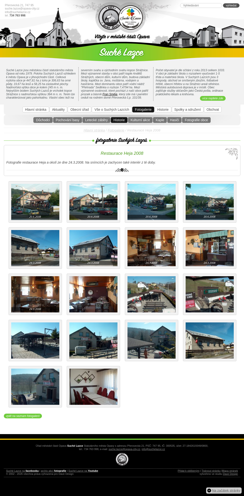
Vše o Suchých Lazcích (111, 109)
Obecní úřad (79, 109)
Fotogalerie (143, 109)
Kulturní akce (140, 120)
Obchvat (213, 109)
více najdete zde (212, 98)
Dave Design (230, 473)
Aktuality (58, 109)
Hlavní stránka (35, 109)
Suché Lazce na (22, 470)
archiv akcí (53, 470)
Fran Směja (109, 94)
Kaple (160, 120)
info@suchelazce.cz (17, 12)
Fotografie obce (196, 120)
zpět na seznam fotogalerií (23, 416)
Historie (119, 120)
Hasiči (174, 120)
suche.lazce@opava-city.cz (22, 8)
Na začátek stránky (226, 490)
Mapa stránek (230, 470)
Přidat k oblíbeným (188, 470)
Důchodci (43, 120)
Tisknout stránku (211, 470)
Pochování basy (68, 120)
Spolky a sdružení (187, 109)
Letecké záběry (96, 120)
